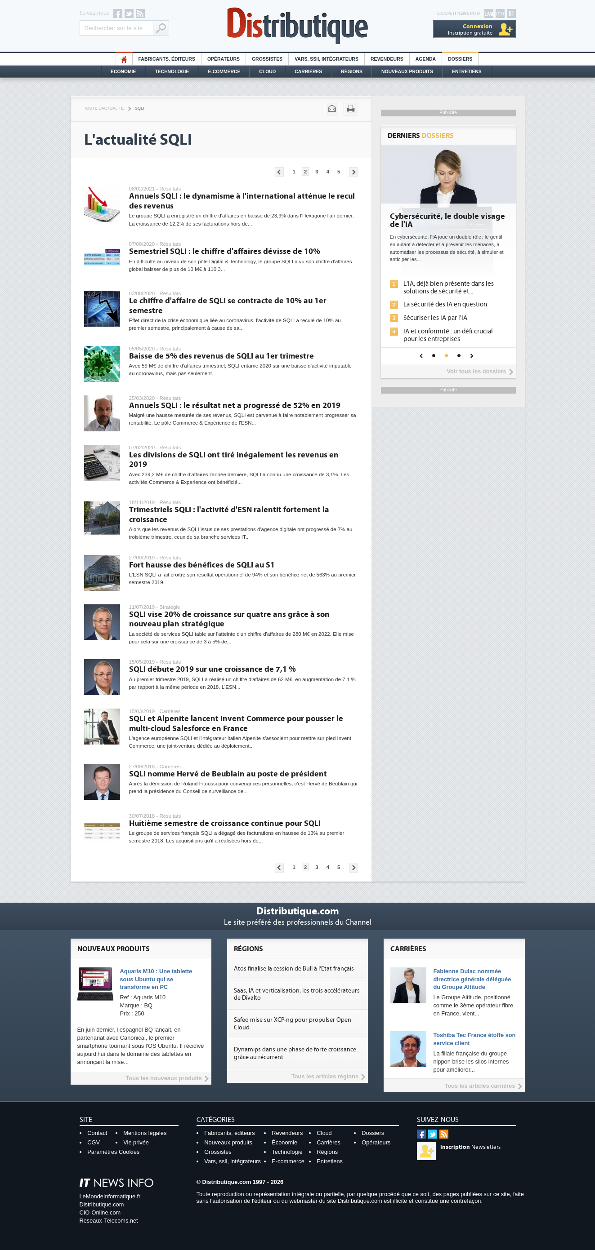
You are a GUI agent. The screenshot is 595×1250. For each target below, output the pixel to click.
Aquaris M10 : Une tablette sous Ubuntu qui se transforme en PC (156, 979)
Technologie (172, 71)
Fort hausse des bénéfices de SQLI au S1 (202, 565)
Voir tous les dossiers (476, 371)
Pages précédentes (279, 172)
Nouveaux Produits (407, 71)
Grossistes (267, 59)
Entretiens (467, 71)
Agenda (426, 59)
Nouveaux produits (228, 1142)
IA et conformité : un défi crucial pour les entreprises (448, 335)
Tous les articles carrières (480, 1085)
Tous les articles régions (324, 1076)
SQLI (139, 108)
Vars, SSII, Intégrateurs (326, 59)
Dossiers (460, 59)
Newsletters (470, 1147)
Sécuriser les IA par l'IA (435, 318)
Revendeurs (387, 59)
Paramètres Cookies (113, 1151)
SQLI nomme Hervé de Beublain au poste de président (228, 774)
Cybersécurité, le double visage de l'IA (447, 221)
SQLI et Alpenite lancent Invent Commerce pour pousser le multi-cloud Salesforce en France (236, 723)
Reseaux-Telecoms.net (109, 1220)
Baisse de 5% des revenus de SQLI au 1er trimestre (221, 356)
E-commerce (224, 71)
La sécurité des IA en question (445, 304)
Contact (97, 1133)
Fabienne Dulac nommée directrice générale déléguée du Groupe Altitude (472, 979)
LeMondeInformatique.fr (110, 1196)
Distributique (297, 26)
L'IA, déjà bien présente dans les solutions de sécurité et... (448, 287)
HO (124, 59)
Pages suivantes (353, 172)
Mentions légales (144, 1133)
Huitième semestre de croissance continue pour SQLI (225, 823)
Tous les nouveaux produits (164, 1078)
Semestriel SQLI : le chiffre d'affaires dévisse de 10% (224, 251)
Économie (123, 71)
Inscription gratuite (470, 29)
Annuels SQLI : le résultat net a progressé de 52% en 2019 (234, 405)
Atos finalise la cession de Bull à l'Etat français (294, 968)
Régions (351, 71)
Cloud (267, 71)
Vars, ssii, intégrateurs (232, 1161)
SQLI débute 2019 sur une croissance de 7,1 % (212, 669)
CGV (93, 1142)
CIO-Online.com (100, 1212)
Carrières (308, 71)
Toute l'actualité (104, 108)
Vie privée (136, 1142)
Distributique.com (102, 1204)
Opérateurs (223, 59)
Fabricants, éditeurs (167, 59)
